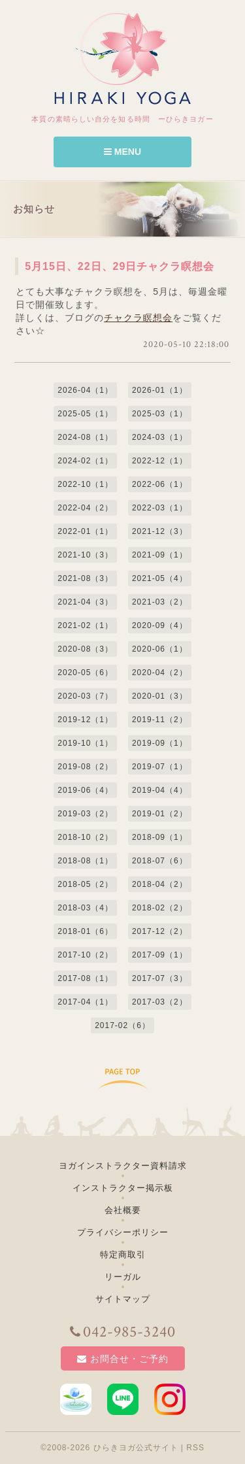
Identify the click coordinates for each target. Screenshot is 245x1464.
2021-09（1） (160, 554)
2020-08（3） (85, 649)
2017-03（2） (160, 1001)
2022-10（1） (85, 484)
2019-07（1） (160, 766)
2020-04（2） (160, 672)
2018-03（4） (85, 907)
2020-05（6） (85, 672)
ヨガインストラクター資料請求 (123, 1166)
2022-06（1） (160, 484)
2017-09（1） (160, 954)
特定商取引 (123, 1254)
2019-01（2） (160, 813)
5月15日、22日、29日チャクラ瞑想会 (119, 266)
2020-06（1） (160, 649)
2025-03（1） (160, 413)
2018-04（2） (160, 884)
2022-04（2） (85, 507)
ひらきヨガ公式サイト (135, 1447)
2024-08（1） (85, 437)
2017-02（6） (122, 1025)
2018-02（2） (160, 907)
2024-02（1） (85, 460)
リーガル (123, 1277)
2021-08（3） (85, 578)
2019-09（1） (160, 743)
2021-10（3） (85, 554)
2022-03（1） (160, 507)
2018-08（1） (85, 860)
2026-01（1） (160, 390)
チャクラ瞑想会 (138, 317)
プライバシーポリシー (123, 1232)
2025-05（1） (85, 413)
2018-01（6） (85, 931)
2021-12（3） (160, 531)
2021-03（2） (160, 602)
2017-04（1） (85, 1001)
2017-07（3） (160, 978)
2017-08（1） (85, 978)
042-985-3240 (123, 1332)
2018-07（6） (160, 860)
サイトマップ (122, 1299)
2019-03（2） (85, 813)
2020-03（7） (85, 696)
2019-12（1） (85, 719)
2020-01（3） (160, 696)
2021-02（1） (85, 625)
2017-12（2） (160, 931)
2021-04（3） (85, 602)
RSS (195, 1447)
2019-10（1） (85, 743)
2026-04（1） (85, 390)
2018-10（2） (85, 837)
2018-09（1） (160, 837)
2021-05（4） (160, 578)
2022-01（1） (85, 531)
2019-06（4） (85, 790)
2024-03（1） (160, 437)
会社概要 (123, 1210)
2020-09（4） (160, 625)
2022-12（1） (160, 460)
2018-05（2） (85, 884)
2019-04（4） (160, 790)
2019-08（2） (85, 766)
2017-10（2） (85, 954)
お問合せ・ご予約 (123, 1358)
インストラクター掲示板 (123, 1188)
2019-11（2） (160, 719)
